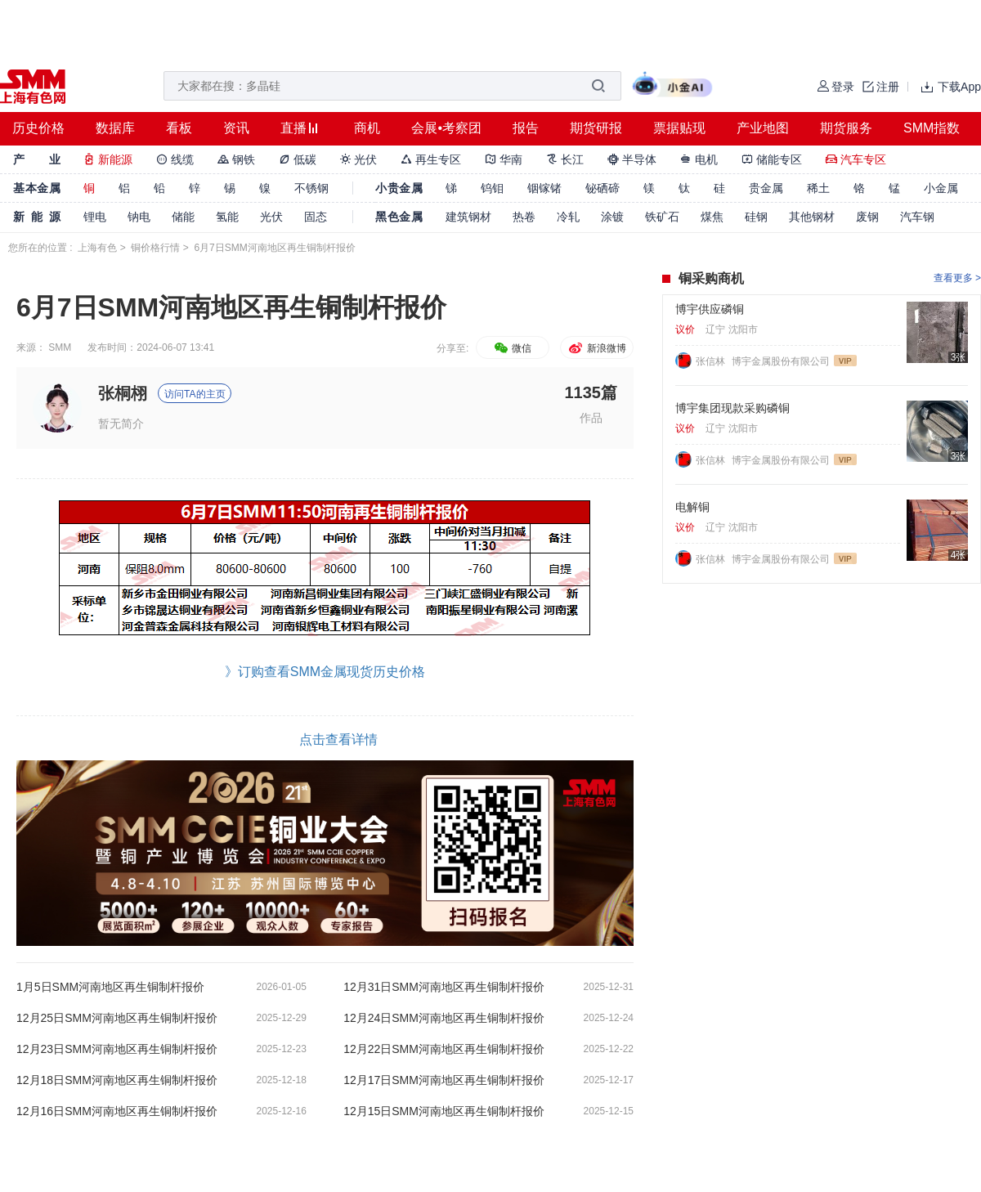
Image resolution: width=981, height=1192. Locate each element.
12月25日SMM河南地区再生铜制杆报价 (116, 1017)
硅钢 (756, 216)
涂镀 (612, 216)
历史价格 (38, 128)
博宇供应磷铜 (709, 309)
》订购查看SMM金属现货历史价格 (325, 672)
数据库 (115, 128)
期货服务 (846, 128)
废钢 (867, 216)
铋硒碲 (602, 188)
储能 (183, 216)
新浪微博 (596, 348)
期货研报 (596, 128)
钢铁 (236, 159)
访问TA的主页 (194, 394)
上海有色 (97, 247)
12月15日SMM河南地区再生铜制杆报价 (443, 1111)
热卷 (524, 216)
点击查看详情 (338, 739)
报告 (526, 128)
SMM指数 (931, 128)
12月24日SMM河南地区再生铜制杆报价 (443, 1017)
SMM (59, 347)
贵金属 (766, 188)
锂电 (94, 216)
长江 (565, 159)
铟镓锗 (544, 188)
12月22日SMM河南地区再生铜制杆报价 (443, 1048)
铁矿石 (662, 216)
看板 (179, 128)
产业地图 (763, 128)
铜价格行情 (155, 247)
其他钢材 (812, 216)
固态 (315, 216)
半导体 (631, 159)
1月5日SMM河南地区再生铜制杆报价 (110, 986)
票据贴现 (679, 128)
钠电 (139, 216)
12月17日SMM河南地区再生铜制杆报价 (443, 1080)
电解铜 (692, 506)
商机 (367, 128)
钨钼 (492, 188)
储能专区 (771, 159)
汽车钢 (917, 216)
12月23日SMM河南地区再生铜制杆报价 (116, 1048)
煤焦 (712, 216)
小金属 (941, 188)
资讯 (236, 128)
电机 (699, 159)
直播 (293, 128)
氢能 (227, 216)
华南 (503, 159)
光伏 (359, 159)
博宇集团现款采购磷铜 (732, 408)
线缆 (175, 159)
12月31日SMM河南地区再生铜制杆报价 (443, 986)
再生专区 (431, 159)
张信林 (712, 361)
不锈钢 (311, 188)
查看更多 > (957, 278)
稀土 (818, 188)
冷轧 (568, 216)
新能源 (107, 159)
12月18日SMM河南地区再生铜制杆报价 (116, 1080)
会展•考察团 (446, 128)
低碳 (297, 159)
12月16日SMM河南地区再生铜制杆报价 (116, 1111)
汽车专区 (856, 159)
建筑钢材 (468, 216)
